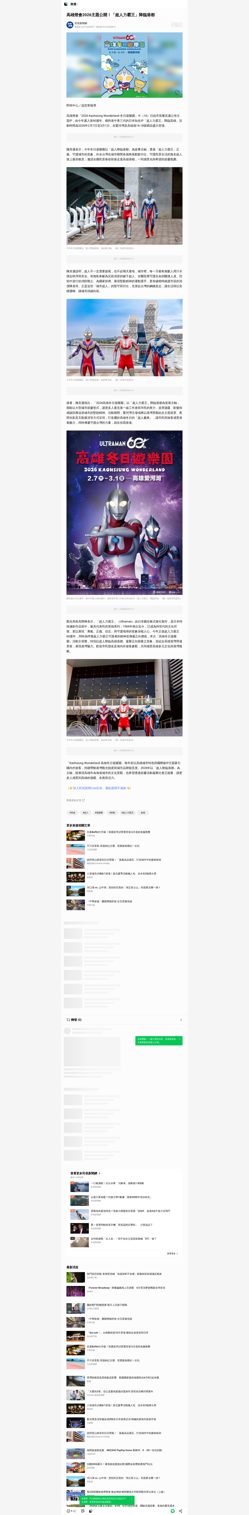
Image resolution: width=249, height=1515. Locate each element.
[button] (71, 1511)
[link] (82, 1511)
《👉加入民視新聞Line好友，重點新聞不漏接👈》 (99, 788)
